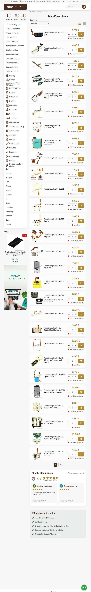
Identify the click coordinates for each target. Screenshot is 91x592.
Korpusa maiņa (12, 71)
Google (8, 173)
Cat (7, 169)
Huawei (9, 178)
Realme (9, 216)
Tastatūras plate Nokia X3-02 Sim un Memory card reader (54, 360)
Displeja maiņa (12, 50)
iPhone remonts (12, 33)
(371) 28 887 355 (27, 1)
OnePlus (9, 207)
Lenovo (9, 195)
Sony (8, 220)
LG (7, 199)
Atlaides (7, 232)
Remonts (8, 16)
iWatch (8, 190)
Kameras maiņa (12, 67)
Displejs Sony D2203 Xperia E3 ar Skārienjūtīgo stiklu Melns (15, 254)
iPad (7, 182)
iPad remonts (11, 37)
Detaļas (16, 16)
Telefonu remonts (13, 29)
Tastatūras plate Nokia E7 (53, 173)
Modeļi (23, 16)
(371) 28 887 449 (12, 1)
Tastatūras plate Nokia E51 (54, 189)
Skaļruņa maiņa (12, 63)
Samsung (9, 212)
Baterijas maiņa (12, 54)
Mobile (19, 6)
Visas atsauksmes (75, 473)
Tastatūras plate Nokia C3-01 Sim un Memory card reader (54, 96)
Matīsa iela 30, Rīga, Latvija (45, 1)
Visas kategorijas (13, 25)
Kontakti (56, 1)
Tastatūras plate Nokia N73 (54, 251)
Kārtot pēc (33, 20)
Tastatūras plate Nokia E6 (53, 158)
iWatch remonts (12, 41)
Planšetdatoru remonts (15, 46)
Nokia (8, 203)
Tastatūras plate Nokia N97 (54, 313)
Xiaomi (8, 224)
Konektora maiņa (13, 59)
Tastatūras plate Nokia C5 (53, 111)
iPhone (8, 186)
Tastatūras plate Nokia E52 (54, 204)
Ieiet (63, 1)
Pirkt (81, 34)
